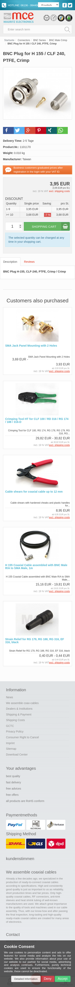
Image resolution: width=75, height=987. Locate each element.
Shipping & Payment (18, 714)
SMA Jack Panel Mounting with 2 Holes (31, 345)
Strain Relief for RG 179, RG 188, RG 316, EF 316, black (34, 641)
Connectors (24, 40)
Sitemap (11, 748)
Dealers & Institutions (19, 708)
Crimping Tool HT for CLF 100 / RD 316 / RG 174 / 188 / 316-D (36, 421)
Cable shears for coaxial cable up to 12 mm (34, 491)
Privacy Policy (14, 731)
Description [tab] (10, 261)
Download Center (17, 754)
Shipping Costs (15, 720)
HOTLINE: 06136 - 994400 (20, 5)
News (9, 697)
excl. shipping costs (59, 191)
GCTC (10, 725)
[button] (8, 130)
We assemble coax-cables (22, 703)
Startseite (9, 40)
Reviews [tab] (29, 261)
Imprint (10, 743)
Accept (63, 978)
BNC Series (39, 40)
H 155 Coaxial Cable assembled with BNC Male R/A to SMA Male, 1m (36, 567)
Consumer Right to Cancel (22, 737)
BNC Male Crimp (58, 40)
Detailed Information (25, 978)
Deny (47, 978)
